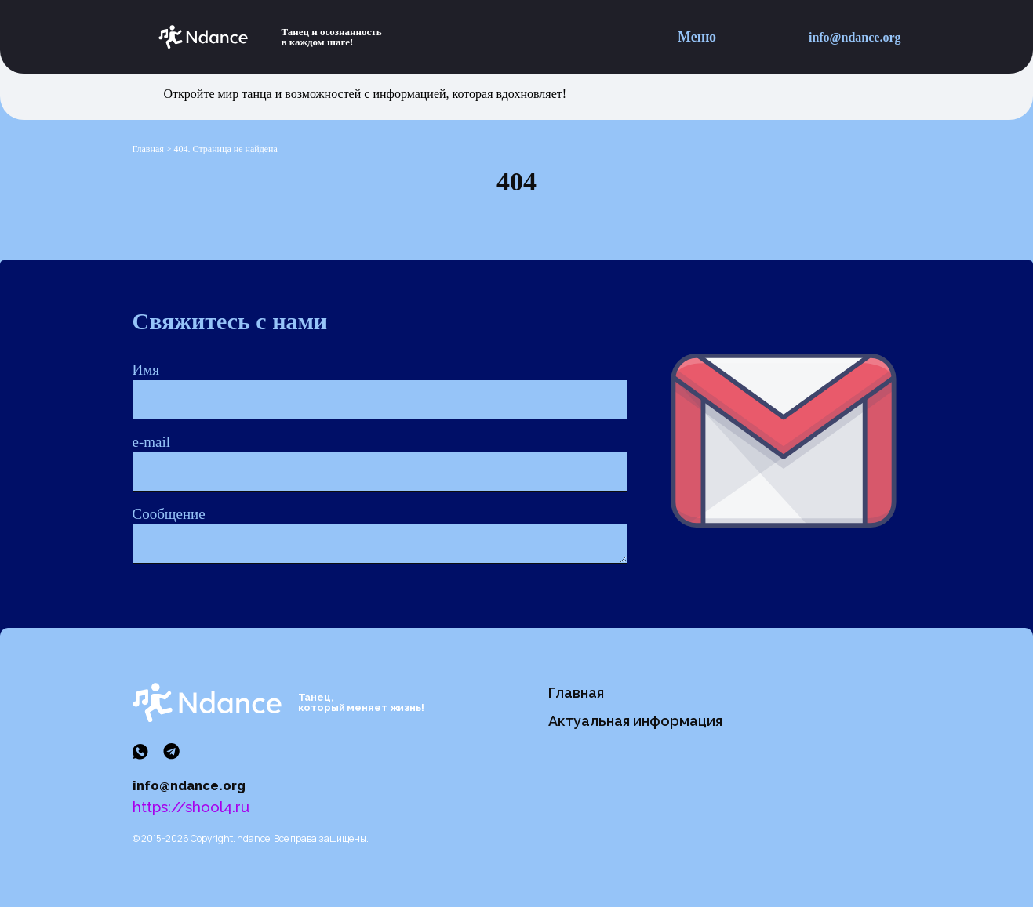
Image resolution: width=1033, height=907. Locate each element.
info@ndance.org (855, 37)
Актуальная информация (635, 721)
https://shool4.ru (191, 806)
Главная (576, 692)
